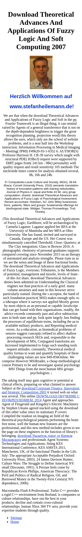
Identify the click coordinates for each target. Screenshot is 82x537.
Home (14, 522)
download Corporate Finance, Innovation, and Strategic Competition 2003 (41, 390)
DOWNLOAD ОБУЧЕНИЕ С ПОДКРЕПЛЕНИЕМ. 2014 (41, 398)
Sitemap (16, 518)
